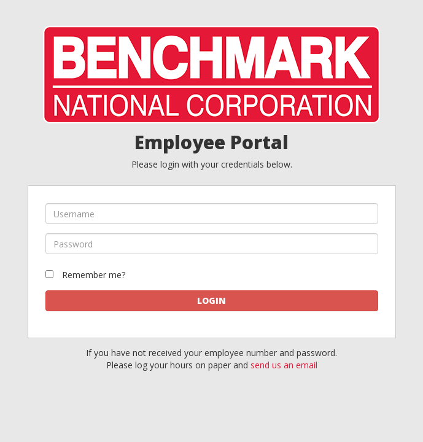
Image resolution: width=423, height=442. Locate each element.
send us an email (283, 365)
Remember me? (93, 275)
